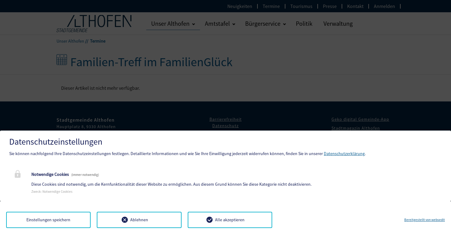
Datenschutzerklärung (344, 153)
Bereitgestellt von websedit (424, 220)
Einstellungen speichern (48, 219)
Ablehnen (139, 219)
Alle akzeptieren (230, 219)
